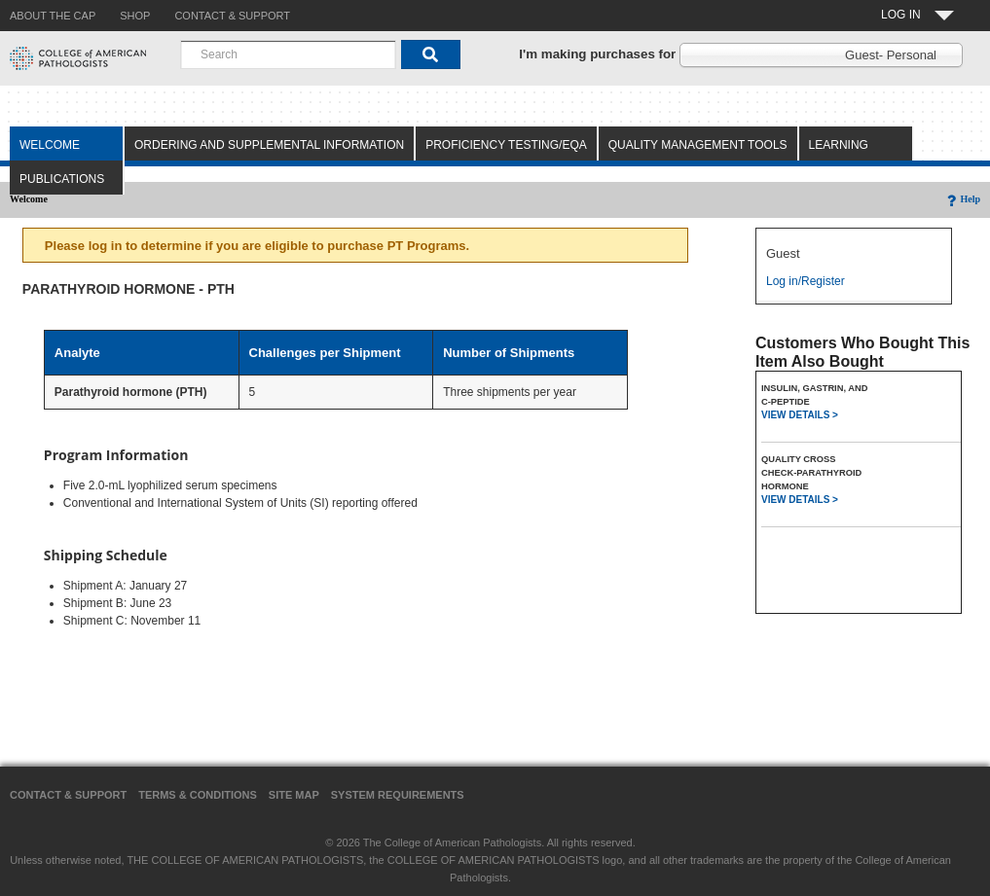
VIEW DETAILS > (799, 415)
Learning (838, 145)
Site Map (294, 795)
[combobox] (288, 54)
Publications (61, 179)
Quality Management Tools (698, 145)
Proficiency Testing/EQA (506, 145)
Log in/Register (805, 281)
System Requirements (397, 795)
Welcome (49, 145)
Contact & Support (68, 795)
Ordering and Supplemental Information (269, 145)
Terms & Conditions (197, 795)
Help (962, 199)
